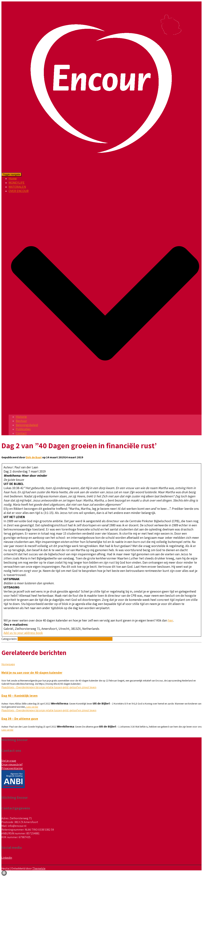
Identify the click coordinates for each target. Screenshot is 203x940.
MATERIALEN (17, 187)
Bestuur (21, 421)
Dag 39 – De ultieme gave (19, 719)
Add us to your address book (23, 633)
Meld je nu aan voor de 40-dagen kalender (31, 672)
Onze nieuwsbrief (11, 764)
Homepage (8, 664)
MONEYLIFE (17, 182)
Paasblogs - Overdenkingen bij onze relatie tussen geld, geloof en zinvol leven (65, 639)
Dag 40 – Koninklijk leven (19, 695)
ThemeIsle (38, 868)
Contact (21, 433)
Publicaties (23, 429)
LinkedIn (6, 858)
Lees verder (32, 706)
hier (170, 620)
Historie (21, 417)
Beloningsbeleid (27, 425)
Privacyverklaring (12, 768)
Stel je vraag (8, 761)
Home (13, 178)
